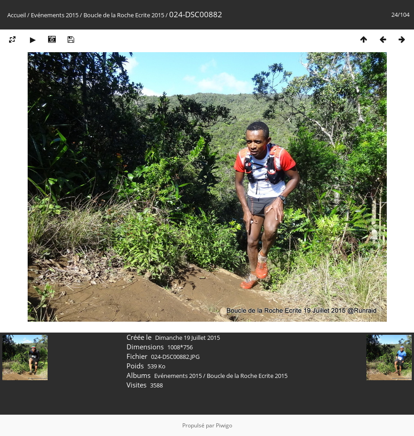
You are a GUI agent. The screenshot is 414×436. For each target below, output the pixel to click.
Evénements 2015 (54, 15)
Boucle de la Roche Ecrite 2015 (123, 15)
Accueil (16, 15)
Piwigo (224, 425)
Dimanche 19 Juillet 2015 (187, 337)
